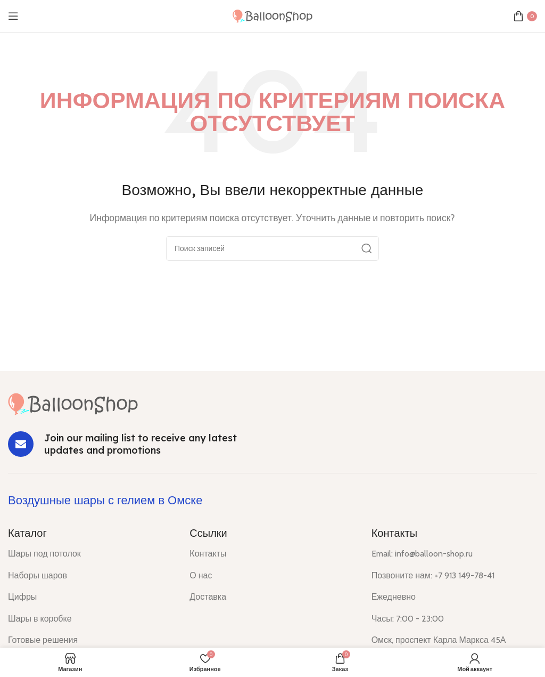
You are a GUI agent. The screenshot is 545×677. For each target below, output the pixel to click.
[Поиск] (272, 248)
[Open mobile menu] (13, 16)
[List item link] (91, 554)
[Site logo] (272, 15)
